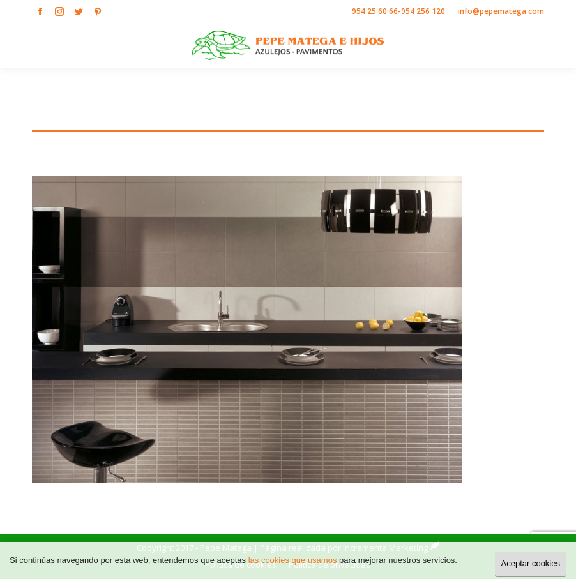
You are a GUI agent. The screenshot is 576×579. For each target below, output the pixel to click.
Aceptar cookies (531, 563)
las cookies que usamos (292, 560)
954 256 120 (423, 11)
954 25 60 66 (375, 11)
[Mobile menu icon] (555, 45)
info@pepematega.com (501, 11)
